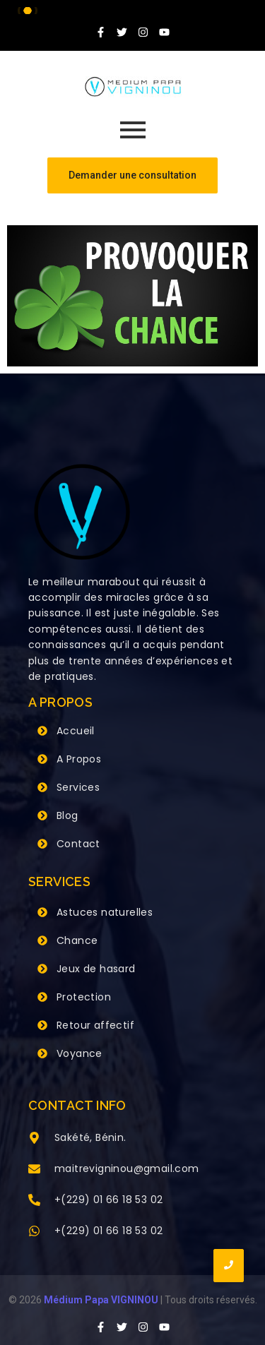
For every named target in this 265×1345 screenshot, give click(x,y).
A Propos (79, 759)
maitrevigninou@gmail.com (126, 1168)
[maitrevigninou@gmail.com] (34, 1170)
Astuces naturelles (105, 912)
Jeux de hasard (96, 969)
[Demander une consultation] (132, 175)
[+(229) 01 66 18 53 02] (34, 1201)
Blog (67, 815)
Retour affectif (95, 1025)
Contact (78, 844)
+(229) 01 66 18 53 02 (108, 1199)
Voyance (79, 1053)
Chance (77, 940)
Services (78, 787)
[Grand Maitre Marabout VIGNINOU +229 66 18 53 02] (133, 86)
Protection (84, 997)
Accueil (76, 731)
